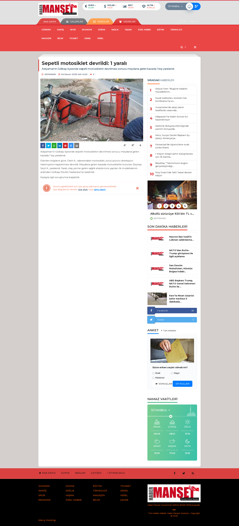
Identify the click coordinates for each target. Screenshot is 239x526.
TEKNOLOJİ (176, 30)
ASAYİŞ (60, 30)
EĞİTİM (160, 30)
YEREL (100, 38)
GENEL (87, 38)
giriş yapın (100, 189)
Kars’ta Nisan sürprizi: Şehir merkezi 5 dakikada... (181, 298)
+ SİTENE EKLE (116, 472)
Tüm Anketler (169, 330)
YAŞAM (128, 30)
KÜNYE (65, 472)
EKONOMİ (87, 30)
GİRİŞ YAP (194, 21)
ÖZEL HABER (144, 30)
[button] (176, 6)
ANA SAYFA (49, 21)
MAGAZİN (46, 38)
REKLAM (80, 472)
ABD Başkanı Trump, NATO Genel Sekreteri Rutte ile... (182, 283)
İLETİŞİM (96, 472)
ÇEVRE (124, 499)
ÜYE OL (182, 21)
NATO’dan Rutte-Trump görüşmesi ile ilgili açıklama (181, 253)
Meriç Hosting (47, 520)
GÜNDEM (46, 30)
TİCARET (73, 38)
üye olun (83, 189)
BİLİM (60, 38)
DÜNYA (101, 30)
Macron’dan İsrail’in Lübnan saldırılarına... (181, 238)
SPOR (73, 30)
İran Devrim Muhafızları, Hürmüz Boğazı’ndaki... (181, 268)
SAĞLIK (115, 30)
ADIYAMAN (159, 218)
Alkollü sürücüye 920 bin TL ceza (172, 213)
